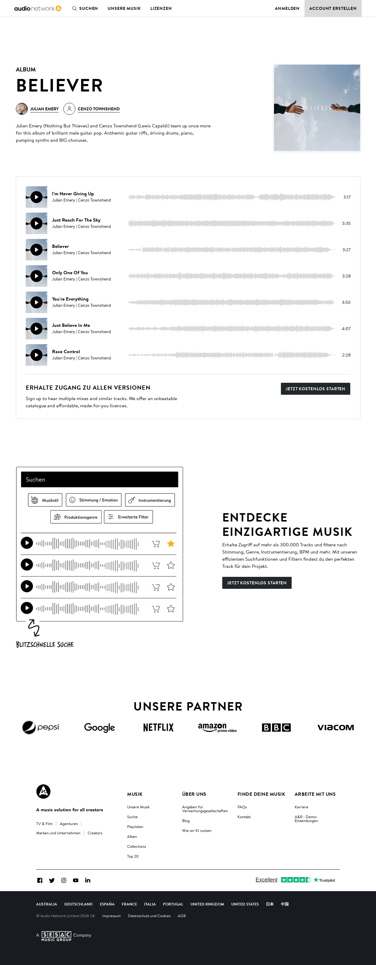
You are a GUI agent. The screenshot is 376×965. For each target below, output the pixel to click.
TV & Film (44, 823)
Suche (132, 816)
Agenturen (69, 823)
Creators (95, 833)
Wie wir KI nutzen (196, 830)
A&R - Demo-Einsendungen (306, 818)
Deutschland (78, 904)
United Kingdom (207, 904)
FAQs (242, 806)
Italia (150, 904)
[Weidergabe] (36, 197)
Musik (134, 794)
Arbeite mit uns (315, 794)
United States (245, 904)
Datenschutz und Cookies (149, 915)
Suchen (84, 8)
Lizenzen (161, 8)
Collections (136, 846)
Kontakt (244, 816)
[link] (37, 8)
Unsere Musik (124, 8)
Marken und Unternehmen (58, 833)
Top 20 (132, 856)
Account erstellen (333, 8)
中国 (285, 904)
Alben (132, 836)
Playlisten (135, 826)
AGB (182, 915)
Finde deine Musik (261, 794)
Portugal (173, 904)
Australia (46, 904)
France (129, 904)
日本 (270, 904)
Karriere (301, 806)
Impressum (111, 915)
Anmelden (287, 8)
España (107, 904)
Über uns (194, 794)
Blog (186, 820)
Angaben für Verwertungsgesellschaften (205, 808)
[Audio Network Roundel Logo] (43, 791)
